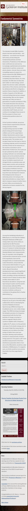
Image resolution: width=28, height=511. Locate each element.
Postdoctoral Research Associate (11, 379)
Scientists (4, 484)
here (8, 448)
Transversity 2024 (20, 463)
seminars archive (17, 442)
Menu (23, 4)
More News (5, 502)
